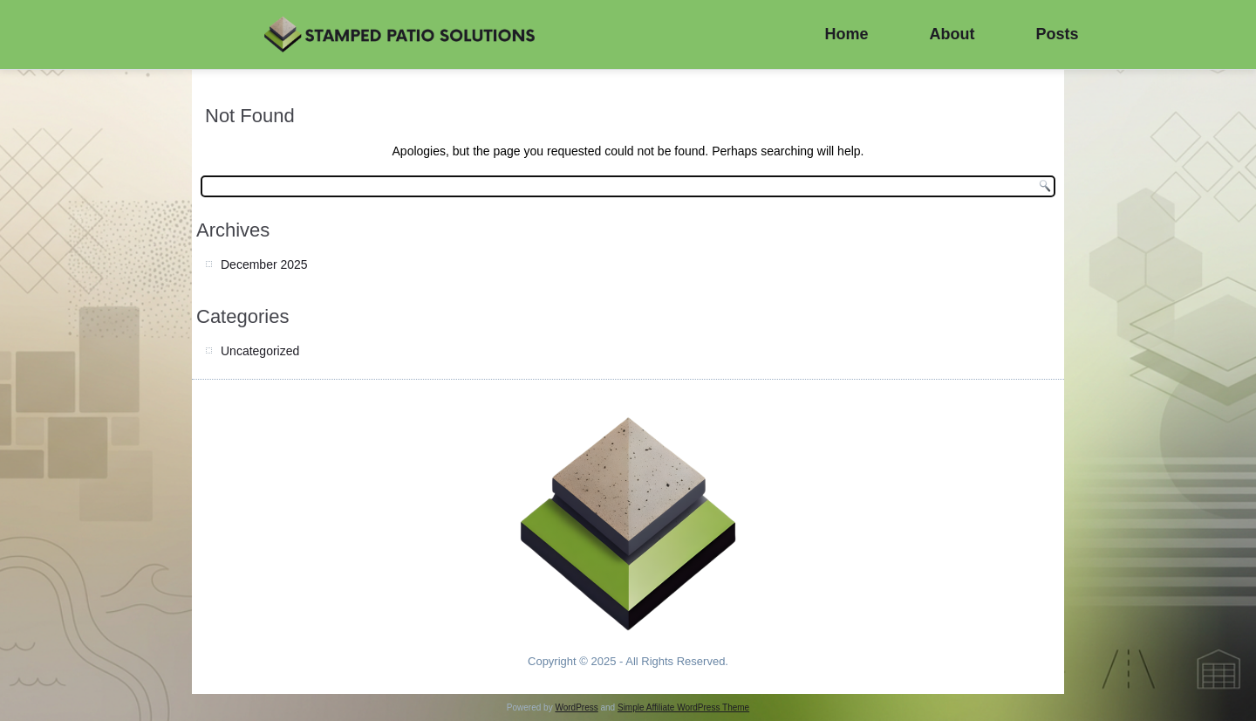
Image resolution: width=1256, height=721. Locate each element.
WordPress (576, 707)
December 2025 (264, 264)
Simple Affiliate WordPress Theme (683, 707)
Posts (1057, 34)
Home (847, 34)
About (952, 34)
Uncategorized (260, 351)
